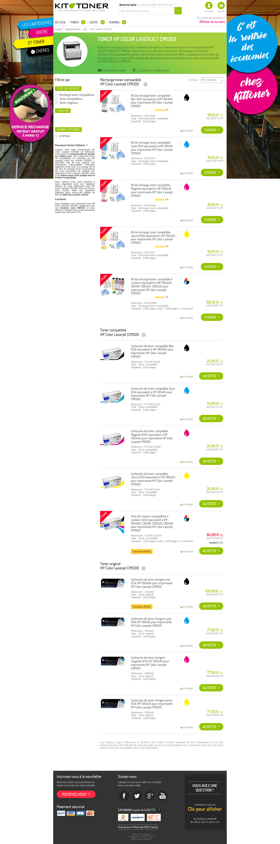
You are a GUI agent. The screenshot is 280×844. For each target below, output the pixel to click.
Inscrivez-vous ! (74, 794)
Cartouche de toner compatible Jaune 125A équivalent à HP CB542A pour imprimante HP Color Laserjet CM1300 (153, 479)
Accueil (60, 22)
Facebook (124, 796)
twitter (137, 796)
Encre (94, 22)
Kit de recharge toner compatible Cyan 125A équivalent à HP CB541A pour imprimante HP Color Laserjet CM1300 (152, 147)
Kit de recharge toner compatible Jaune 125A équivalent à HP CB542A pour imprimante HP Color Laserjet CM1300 (153, 237)
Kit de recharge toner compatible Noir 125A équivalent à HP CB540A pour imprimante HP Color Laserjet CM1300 (152, 100)
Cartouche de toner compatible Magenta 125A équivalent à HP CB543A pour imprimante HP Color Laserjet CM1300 (152, 436)
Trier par (193, 80)
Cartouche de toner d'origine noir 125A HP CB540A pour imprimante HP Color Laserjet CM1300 (152, 583)
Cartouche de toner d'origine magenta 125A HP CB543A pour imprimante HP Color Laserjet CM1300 (150, 663)
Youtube (163, 796)
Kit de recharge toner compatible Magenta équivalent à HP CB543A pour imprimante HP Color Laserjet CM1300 (152, 190)
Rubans (114, 22)
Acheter (209, 376)
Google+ (150, 796)
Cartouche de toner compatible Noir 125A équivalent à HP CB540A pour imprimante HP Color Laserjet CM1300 (152, 351)
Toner (74, 22)
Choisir (210, 130)
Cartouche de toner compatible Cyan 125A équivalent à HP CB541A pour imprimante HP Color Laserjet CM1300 (153, 393)
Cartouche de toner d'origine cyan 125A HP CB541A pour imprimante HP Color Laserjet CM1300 (151, 622)
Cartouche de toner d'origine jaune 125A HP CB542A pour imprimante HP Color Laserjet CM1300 (151, 703)
